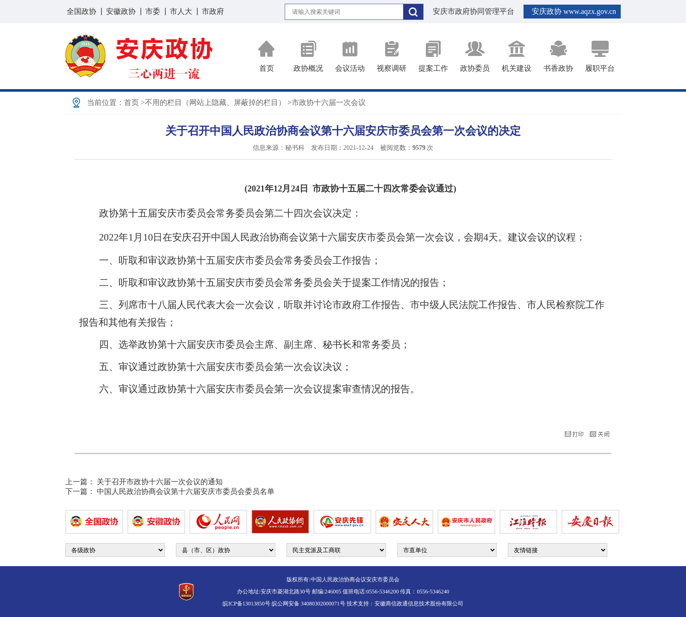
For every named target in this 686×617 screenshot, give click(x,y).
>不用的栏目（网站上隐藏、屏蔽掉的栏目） (213, 102)
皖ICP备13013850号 (246, 603)
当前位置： (105, 102)
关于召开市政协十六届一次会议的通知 (160, 482)
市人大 (181, 11)
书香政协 (558, 56)
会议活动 (350, 56)
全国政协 (81, 11)
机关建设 (516, 56)
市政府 (213, 11)
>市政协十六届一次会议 (326, 102)
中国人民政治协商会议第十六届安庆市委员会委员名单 (185, 491)
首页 (266, 56)
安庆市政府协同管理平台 (473, 11)
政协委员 (475, 56)
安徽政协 (121, 11)
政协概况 (308, 56)
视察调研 (391, 56)
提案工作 (433, 56)
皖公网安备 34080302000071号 (308, 603)
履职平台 (600, 56)
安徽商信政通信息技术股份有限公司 (418, 603)
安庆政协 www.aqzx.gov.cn (574, 11)
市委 (152, 11)
